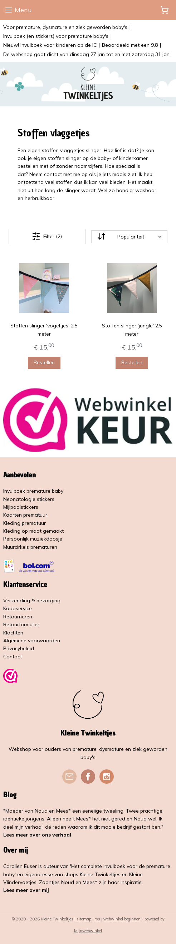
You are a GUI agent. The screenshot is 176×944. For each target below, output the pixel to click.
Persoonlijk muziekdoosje (32, 539)
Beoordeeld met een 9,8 (130, 45)
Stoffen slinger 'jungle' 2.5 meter (132, 329)
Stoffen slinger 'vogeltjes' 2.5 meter (44, 329)
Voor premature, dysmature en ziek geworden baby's (65, 27)
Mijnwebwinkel (88, 930)
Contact (12, 656)
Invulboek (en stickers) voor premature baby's (55, 36)
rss (97, 919)
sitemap (84, 919)
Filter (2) (47, 236)
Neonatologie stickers (28, 499)
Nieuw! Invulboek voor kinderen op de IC (50, 45)
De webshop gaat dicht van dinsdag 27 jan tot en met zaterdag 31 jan (86, 54)
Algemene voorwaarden (31, 640)
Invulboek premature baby (33, 491)
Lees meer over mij (26, 890)
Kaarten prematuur (25, 515)
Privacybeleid (18, 648)
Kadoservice (17, 608)
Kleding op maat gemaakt (33, 531)
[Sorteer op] (129, 237)
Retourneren (17, 616)
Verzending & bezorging (31, 600)
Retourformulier (21, 624)
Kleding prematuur (24, 523)
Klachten (13, 632)
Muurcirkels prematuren (30, 547)
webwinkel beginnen (122, 919)
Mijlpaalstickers (20, 507)
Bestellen (44, 362)
